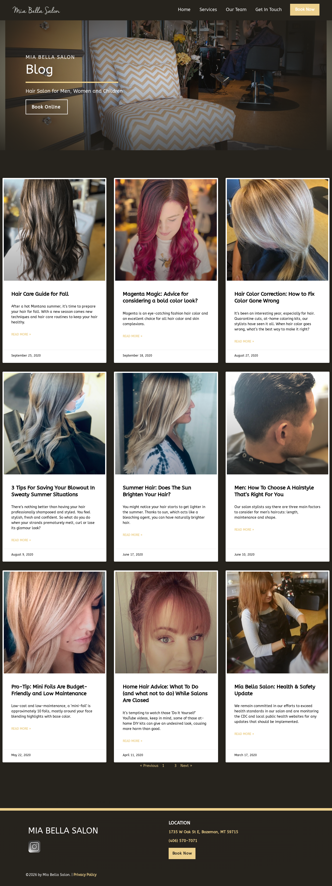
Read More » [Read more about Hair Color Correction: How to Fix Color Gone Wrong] (244, 339)
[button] (304, 13)
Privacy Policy (85, 874)
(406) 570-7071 (183, 840)
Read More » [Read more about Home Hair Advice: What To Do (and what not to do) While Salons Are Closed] (132, 740)
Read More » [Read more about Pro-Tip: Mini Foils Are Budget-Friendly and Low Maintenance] (21, 727)
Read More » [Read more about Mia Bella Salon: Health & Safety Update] (244, 733)
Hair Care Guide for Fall (40, 292)
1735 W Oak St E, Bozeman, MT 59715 (203, 831)
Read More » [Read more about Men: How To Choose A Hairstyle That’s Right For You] (244, 528)
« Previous (149, 764)
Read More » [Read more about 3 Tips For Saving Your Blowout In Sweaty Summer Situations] (21, 539)
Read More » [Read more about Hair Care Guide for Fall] (21, 333)
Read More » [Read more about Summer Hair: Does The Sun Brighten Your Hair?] (132, 533)
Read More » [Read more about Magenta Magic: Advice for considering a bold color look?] (132, 334)
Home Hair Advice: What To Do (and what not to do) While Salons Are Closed (165, 692)
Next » (187, 764)
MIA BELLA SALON (59, 829)
